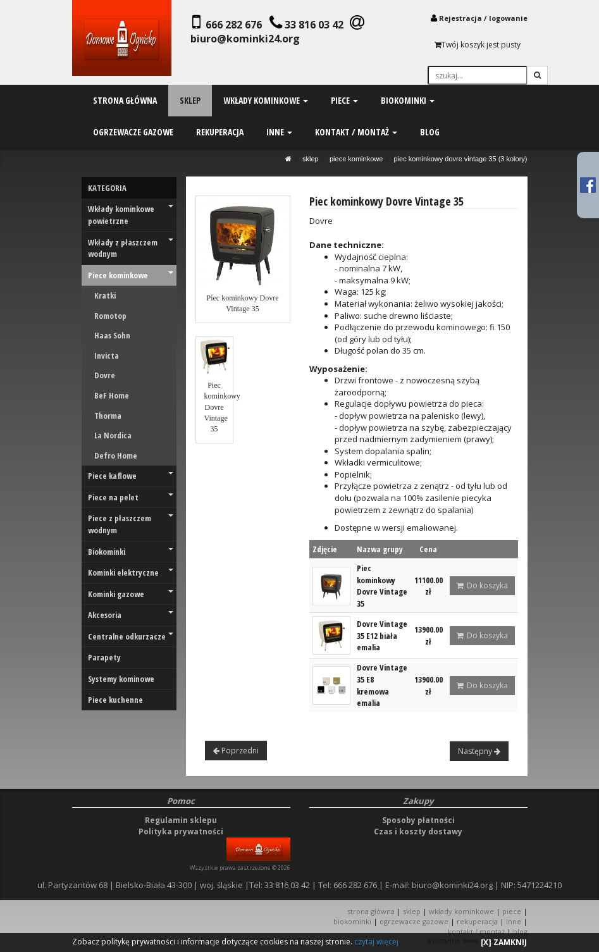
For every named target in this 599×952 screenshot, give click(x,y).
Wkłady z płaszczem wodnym (130, 248)
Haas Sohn (112, 335)
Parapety (104, 657)
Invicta (106, 355)
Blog (520, 931)
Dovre (104, 375)
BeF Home (111, 395)
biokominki (407, 100)
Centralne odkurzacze (130, 636)
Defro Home (115, 455)
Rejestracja (460, 18)
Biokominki (130, 551)
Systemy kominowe (121, 678)
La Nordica (113, 435)
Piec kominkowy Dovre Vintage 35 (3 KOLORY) (461, 159)
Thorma (107, 415)
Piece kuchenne (115, 699)
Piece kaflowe (130, 475)
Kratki (105, 295)
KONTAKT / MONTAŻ (476, 931)
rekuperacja (219, 132)
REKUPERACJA (477, 921)
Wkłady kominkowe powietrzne (130, 214)
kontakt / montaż (355, 132)
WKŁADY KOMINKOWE (461, 911)
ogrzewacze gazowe (132, 132)
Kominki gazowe (130, 594)
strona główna (124, 100)
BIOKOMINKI (352, 921)
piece (343, 100)
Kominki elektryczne (130, 572)
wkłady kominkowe (265, 100)
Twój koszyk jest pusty (478, 44)
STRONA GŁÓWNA (372, 911)
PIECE (511, 911)
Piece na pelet (130, 497)
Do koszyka (482, 585)
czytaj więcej (376, 941)
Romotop (110, 315)
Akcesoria (130, 615)
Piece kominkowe (356, 159)
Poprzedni (236, 750)
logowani (506, 18)
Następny (479, 751)
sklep (189, 100)
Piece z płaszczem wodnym (130, 524)
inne (279, 132)
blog (429, 132)
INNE (513, 921)
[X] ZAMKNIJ (504, 942)
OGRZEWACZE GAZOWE (414, 921)
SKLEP (310, 159)
